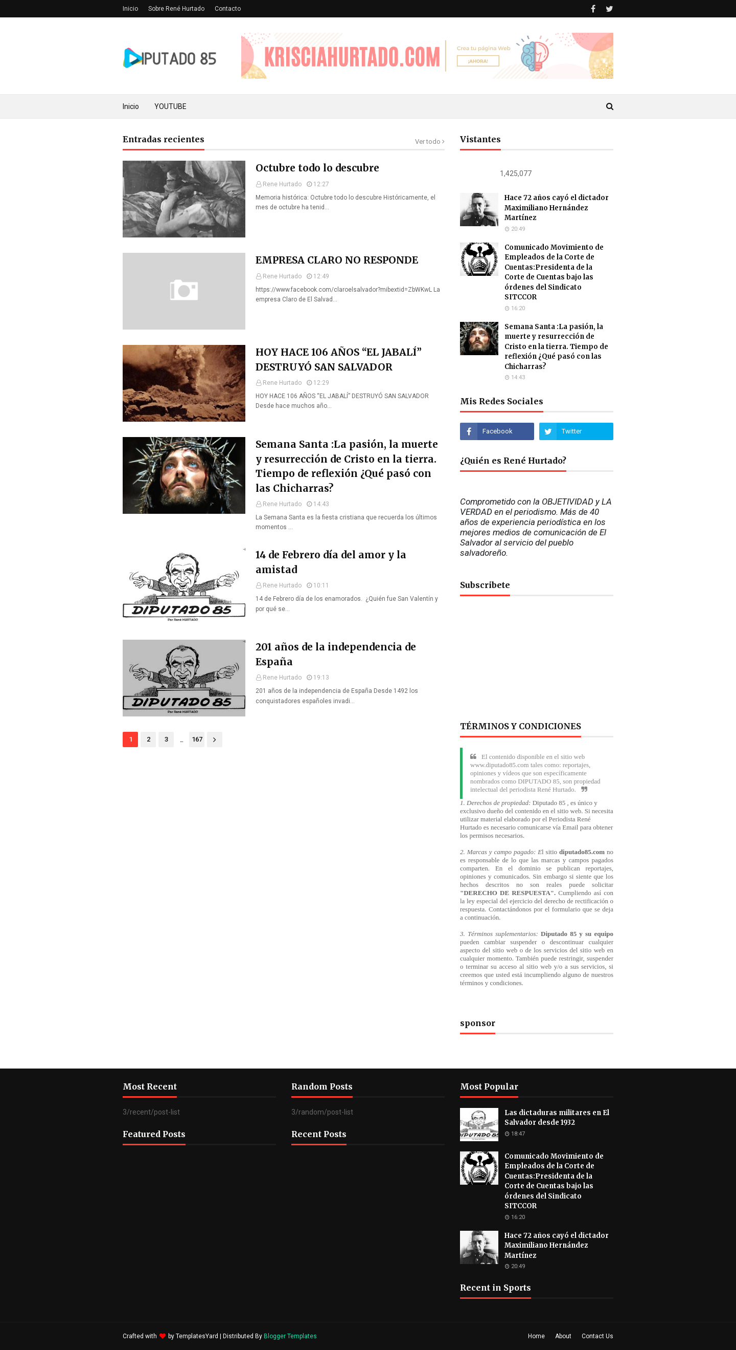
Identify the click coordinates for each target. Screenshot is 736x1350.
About (563, 1336)
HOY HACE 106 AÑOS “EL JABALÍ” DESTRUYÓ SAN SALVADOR (339, 359)
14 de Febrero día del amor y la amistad (331, 562)
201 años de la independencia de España (336, 654)
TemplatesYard (197, 1336)
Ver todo (428, 141)
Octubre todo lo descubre (317, 168)
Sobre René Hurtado (176, 8)
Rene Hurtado (282, 184)
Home (536, 1336)
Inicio (130, 8)
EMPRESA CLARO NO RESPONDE (337, 260)
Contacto (228, 8)
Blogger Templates (290, 1336)
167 (197, 739)
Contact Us (597, 1336)
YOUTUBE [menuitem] (170, 106)
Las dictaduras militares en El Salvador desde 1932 (556, 1117)
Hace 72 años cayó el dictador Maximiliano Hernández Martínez (556, 207)
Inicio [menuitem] (131, 106)
